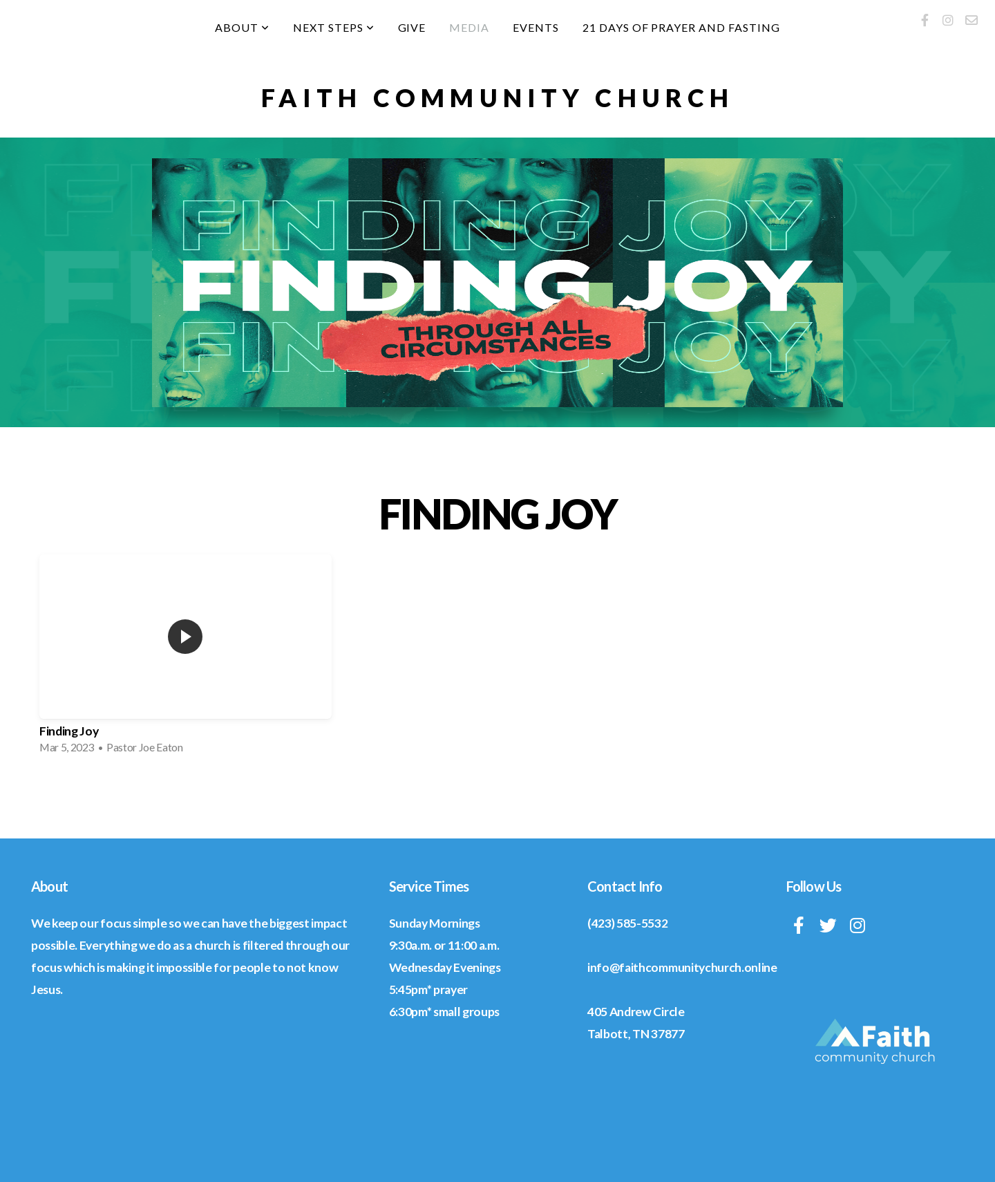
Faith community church (497, 97)
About (242, 27)
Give (412, 27)
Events (536, 27)
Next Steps (334, 27)
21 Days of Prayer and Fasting (681, 27)
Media (469, 27)
